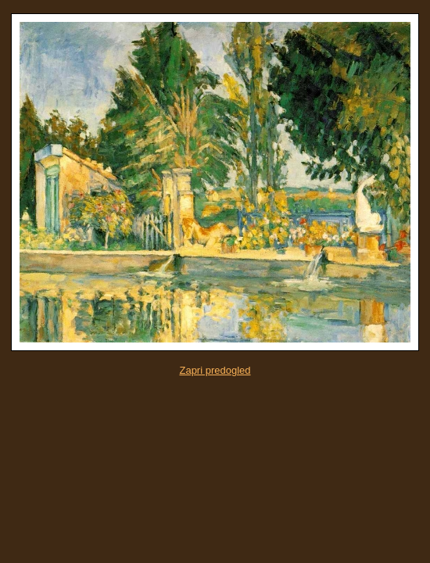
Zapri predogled (214, 370)
